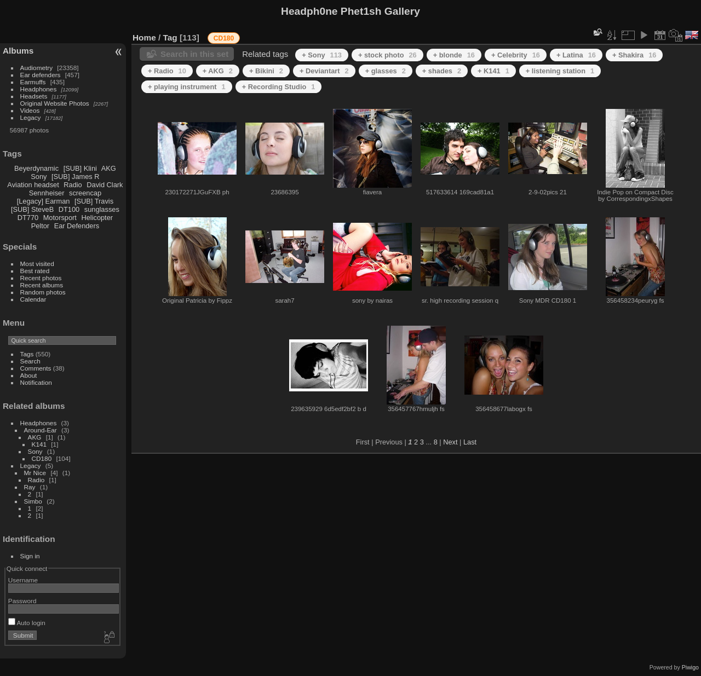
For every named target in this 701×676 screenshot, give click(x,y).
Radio (73, 185)
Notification (36, 382)
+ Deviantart (324, 71)
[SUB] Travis (93, 201)
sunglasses (101, 209)
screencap (85, 193)
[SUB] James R (75, 176)
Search (30, 361)
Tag (170, 37)
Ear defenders (40, 74)
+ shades (441, 71)
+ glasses (385, 71)
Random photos (43, 292)
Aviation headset (33, 185)
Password (22, 600)
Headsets (34, 96)
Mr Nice (35, 472)
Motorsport (60, 217)
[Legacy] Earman (43, 201)
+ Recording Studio (278, 87)
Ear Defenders (77, 226)
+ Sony (322, 55)
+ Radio (167, 71)
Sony (39, 176)
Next (450, 442)
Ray (30, 486)
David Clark (105, 185)
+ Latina (576, 55)
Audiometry (36, 67)
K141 (39, 444)
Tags (27, 353)
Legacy (30, 117)
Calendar (33, 299)
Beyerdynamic (36, 168)
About (28, 375)
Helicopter (97, 217)
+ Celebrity (515, 55)
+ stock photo (387, 55)
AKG (108, 168)
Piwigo (690, 667)
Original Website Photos (54, 103)
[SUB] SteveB (32, 209)
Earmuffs (33, 81)
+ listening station (560, 71)
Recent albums (41, 284)
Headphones (38, 89)
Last (469, 442)
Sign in (30, 555)
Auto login (26, 622)
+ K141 (493, 71)
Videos (30, 110)
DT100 (69, 209)
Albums (18, 50)
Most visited (37, 263)
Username (23, 579)
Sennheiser (47, 193)
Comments (35, 368)
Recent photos (41, 277)
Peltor (40, 226)
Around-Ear (40, 430)
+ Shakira (634, 55)
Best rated (35, 270)
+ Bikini (266, 71)
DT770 (28, 217)
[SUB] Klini (80, 168)
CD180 (42, 458)
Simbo (33, 501)
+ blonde (454, 55)
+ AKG (218, 71)
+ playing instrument (187, 87)
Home (144, 37)
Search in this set (194, 54)
